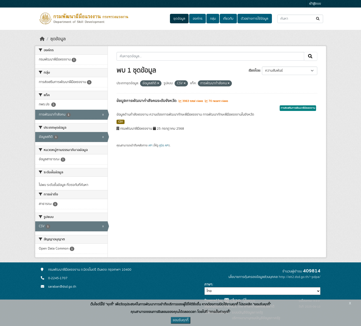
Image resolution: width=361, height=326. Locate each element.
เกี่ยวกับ (228, 18)
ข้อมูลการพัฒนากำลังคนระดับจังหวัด (147, 101)
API (150, 145)
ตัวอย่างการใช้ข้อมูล (254, 18)
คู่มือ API (164, 145)
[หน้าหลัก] (42, 39)
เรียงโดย (254, 70)
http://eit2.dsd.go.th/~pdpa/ (299, 277)
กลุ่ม (213, 18)
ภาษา (208, 284)
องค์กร (197, 18)
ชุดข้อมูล (179, 18)
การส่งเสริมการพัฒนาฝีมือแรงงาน (298, 108)
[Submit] (318, 19)
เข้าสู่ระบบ (315, 3)
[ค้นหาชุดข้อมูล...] (300, 19)
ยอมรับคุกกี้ (180, 320)
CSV (120, 122)
